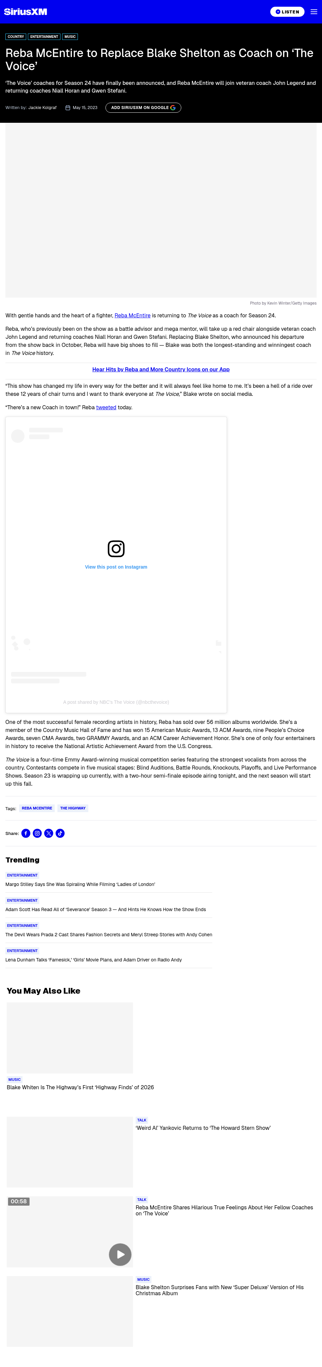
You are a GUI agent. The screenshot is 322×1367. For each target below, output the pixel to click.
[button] (314, 12)
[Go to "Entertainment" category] (22, 875)
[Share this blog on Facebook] (26, 833)
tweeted (106, 407)
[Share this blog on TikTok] (60, 833)
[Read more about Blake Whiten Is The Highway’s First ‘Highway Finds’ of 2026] (161, 1095)
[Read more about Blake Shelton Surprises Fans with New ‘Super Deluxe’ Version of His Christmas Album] (225, 1295)
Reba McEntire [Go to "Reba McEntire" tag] (37, 808)
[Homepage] (25, 11)
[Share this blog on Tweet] (48, 833)
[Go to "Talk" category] (142, 1120)
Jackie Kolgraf (42, 107)
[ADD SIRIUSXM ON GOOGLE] (143, 108)
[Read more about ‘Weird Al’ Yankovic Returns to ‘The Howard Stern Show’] (225, 1136)
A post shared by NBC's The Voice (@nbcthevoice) (116, 702)
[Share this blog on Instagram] (37, 833)
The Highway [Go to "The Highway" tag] (72, 808)
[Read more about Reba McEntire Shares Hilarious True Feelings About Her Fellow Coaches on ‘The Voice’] (225, 1215)
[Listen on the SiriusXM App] (287, 12)
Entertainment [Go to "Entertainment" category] (44, 37)
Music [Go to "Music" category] (70, 37)
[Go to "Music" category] (14, 1079)
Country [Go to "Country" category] (16, 37)
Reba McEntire (132, 315)
